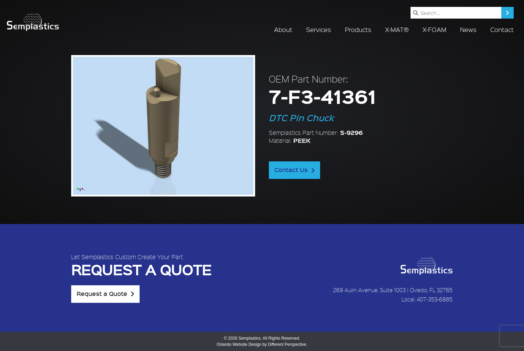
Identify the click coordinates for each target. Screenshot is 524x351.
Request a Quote (102, 293)
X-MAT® (397, 29)
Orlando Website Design (239, 344)
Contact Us (291, 170)
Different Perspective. (287, 344)
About (283, 29)
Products (358, 29)
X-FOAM (434, 29)
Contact (502, 29)
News (468, 29)
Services (318, 29)
